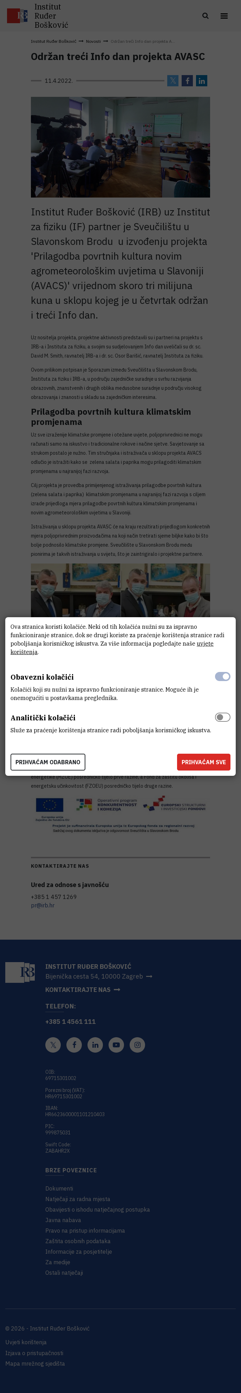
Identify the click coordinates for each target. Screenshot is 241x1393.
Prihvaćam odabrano (47, 762)
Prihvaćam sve (204, 762)
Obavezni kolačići (42, 677)
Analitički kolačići (43, 717)
